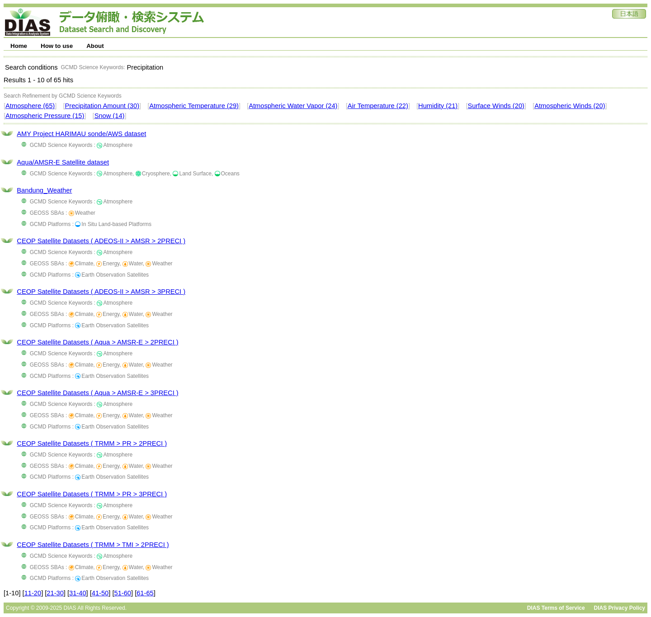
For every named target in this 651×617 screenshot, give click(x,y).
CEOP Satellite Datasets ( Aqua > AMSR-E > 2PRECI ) (97, 342)
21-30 (55, 593)
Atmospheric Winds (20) (569, 105)
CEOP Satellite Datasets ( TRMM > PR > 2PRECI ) (92, 443)
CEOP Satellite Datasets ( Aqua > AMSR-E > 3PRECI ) (97, 392)
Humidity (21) (438, 105)
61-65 (145, 593)
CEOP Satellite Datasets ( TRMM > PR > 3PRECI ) (92, 494)
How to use (57, 45)
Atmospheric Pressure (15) (44, 115)
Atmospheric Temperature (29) (194, 105)
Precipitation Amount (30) (102, 105)
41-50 (100, 593)
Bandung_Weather (44, 190)
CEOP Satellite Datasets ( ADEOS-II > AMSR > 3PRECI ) (101, 291)
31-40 (77, 593)
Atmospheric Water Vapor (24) (293, 105)
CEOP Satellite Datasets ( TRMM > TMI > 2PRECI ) (93, 544)
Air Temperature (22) (378, 105)
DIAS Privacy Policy (619, 608)
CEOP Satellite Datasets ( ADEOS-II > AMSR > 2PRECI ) (101, 241)
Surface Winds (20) (496, 105)
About (95, 45)
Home (18, 45)
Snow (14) (109, 115)
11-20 (33, 593)
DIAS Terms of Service (556, 608)
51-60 (123, 593)
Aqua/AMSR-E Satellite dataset (63, 162)
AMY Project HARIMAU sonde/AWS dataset (81, 133)
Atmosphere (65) (30, 105)
